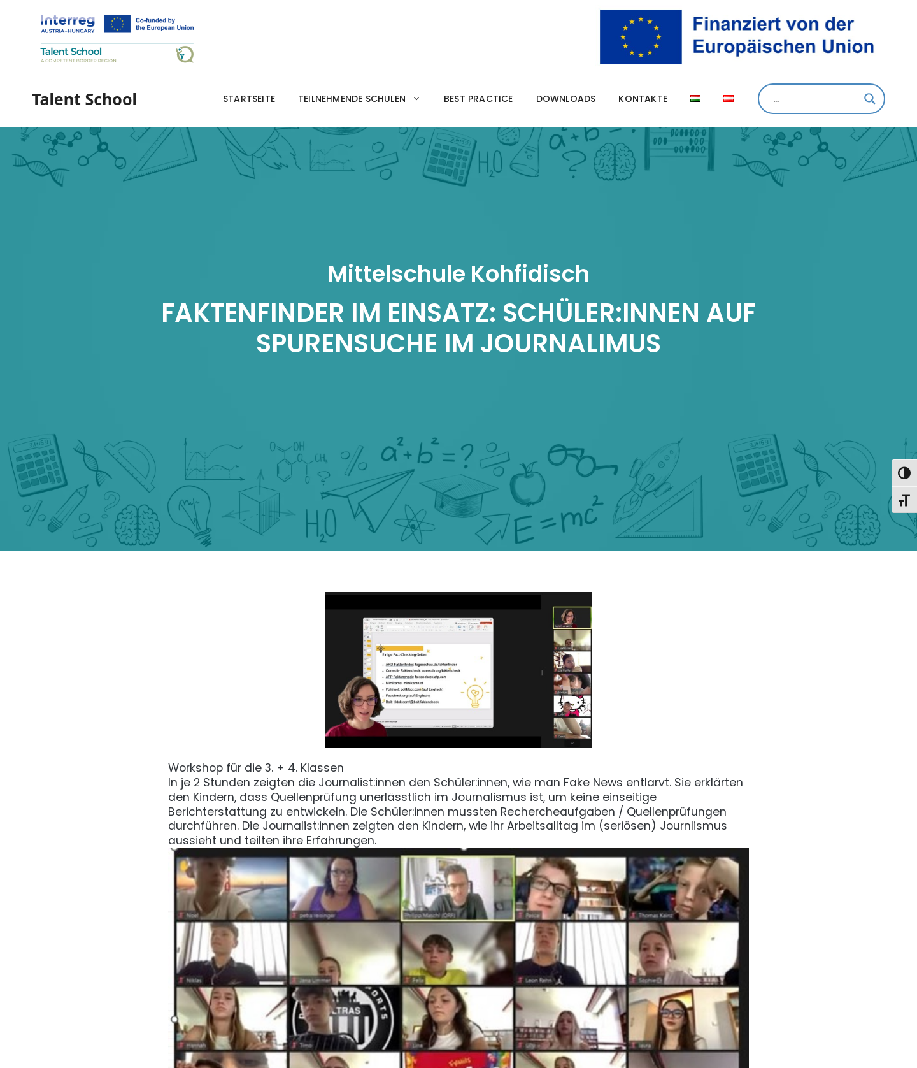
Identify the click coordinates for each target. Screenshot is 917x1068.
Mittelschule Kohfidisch (459, 273)
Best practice (478, 98)
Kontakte (642, 98)
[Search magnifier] (870, 99)
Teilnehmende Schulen (365, 99)
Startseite (249, 98)
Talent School (84, 99)
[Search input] (816, 99)
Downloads (566, 98)
